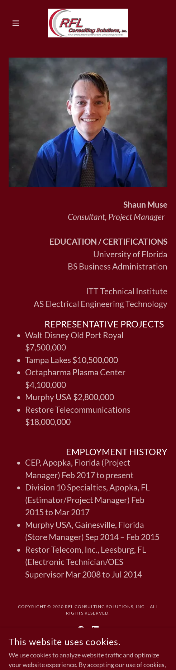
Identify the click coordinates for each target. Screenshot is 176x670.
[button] (20, 23)
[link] (88, 23)
